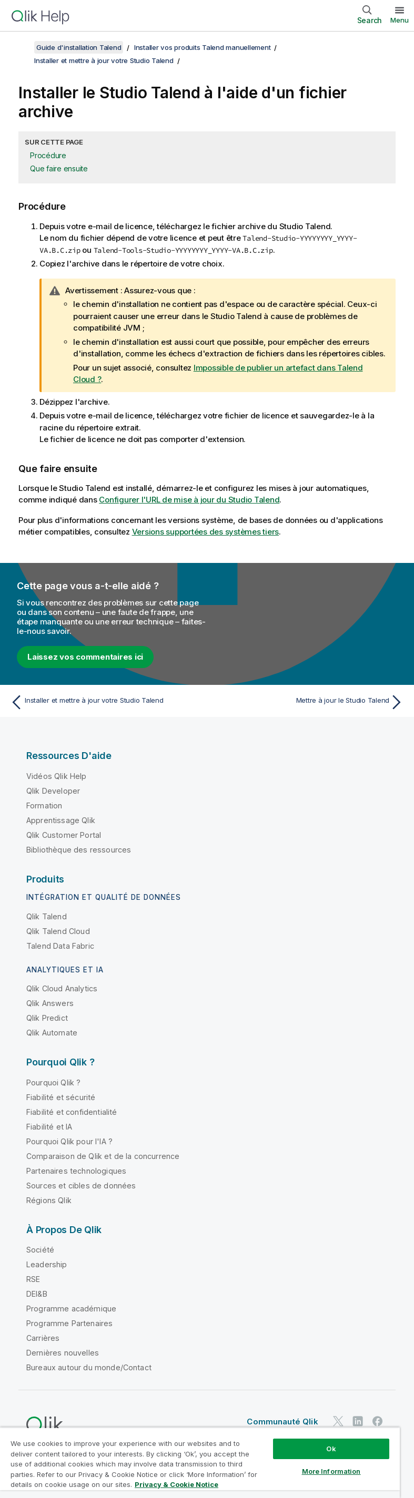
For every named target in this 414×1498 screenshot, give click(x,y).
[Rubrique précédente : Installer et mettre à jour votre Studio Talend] (105, 702)
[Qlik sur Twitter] (338, 1421)
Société (40, 1249)
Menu (399, 20)
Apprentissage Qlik (60, 820)
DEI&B (36, 1293)
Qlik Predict (47, 1017)
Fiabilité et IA (49, 1126)
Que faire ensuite (59, 168)
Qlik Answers (50, 1003)
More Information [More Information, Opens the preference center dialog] (331, 1471)
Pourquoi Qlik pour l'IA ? (69, 1141)
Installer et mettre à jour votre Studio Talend (104, 60)
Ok (331, 1448)
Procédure (48, 155)
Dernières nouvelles (62, 1352)
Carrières (42, 1337)
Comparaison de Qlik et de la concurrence (102, 1156)
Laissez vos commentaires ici (85, 657)
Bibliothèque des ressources (78, 849)
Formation (44, 805)
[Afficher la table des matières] (21, 47)
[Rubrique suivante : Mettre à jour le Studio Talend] (308, 702)
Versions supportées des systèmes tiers (205, 532)
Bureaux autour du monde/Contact (89, 1367)
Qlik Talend (46, 916)
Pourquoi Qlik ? (53, 1082)
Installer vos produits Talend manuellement (202, 47)
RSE (33, 1279)
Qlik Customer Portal (63, 834)
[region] (200, 1462)
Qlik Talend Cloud (58, 931)
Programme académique (71, 1308)
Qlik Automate (51, 1032)
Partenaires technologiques (76, 1170)
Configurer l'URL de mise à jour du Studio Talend (189, 500)
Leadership (46, 1264)
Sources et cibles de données (81, 1185)
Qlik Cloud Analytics (61, 988)
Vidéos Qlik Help (56, 776)
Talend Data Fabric (60, 945)
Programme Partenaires (69, 1323)
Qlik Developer (53, 790)
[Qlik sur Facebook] (378, 1421)
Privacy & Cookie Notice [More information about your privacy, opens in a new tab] (176, 1484)
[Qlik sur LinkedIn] (358, 1421)
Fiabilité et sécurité (60, 1097)
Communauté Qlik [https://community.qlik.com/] (282, 1422)
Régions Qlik (49, 1200)
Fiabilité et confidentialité (71, 1111)
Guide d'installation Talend (78, 47)
